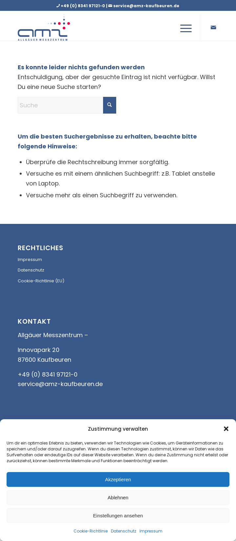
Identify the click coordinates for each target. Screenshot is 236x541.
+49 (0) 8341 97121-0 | (87, 6)
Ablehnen (118, 497)
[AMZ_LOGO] (50, 27)
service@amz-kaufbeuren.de (146, 6)
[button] (226, 428)
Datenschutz (123, 531)
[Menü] (183, 27)
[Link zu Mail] (213, 27)
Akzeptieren (118, 479)
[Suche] (67, 105)
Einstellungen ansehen (118, 515)
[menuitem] (183, 27)
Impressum (150, 531)
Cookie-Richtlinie (91, 531)
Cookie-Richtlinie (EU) (41, 281)
